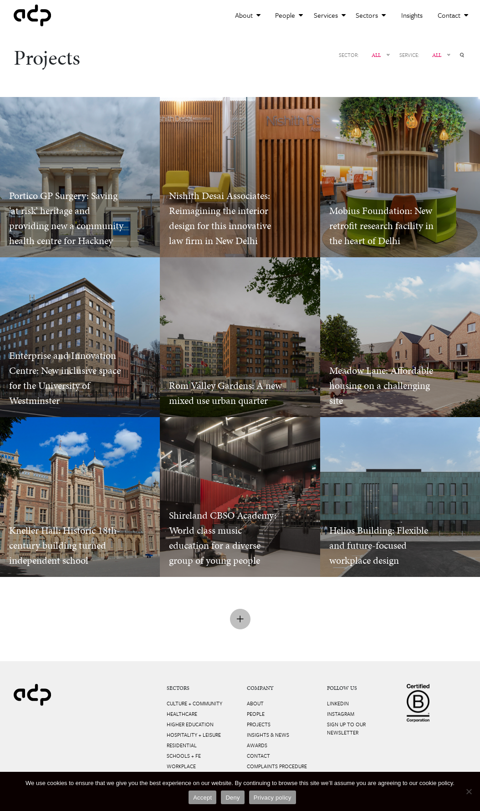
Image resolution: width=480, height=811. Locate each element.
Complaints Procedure (277, 766)
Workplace (181, 766)
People (289, 15)
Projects (259, 724)
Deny (232, 797)
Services (330, 15)
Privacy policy (272, 797)
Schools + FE (184, 756)
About (247, 15)
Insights (412, 15)
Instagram (340, 714)
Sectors (371, 15)
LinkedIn (338, 703)
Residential (182, 745)
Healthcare (182, 714)
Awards (257, 745)
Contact (453, 15)
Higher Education (190, 724)
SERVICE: (409, 55)
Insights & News (268, 735)
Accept (202, 797)
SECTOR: (348, 55)
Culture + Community (194, 703)
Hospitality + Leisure (194, 735)
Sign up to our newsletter (346, 728)
